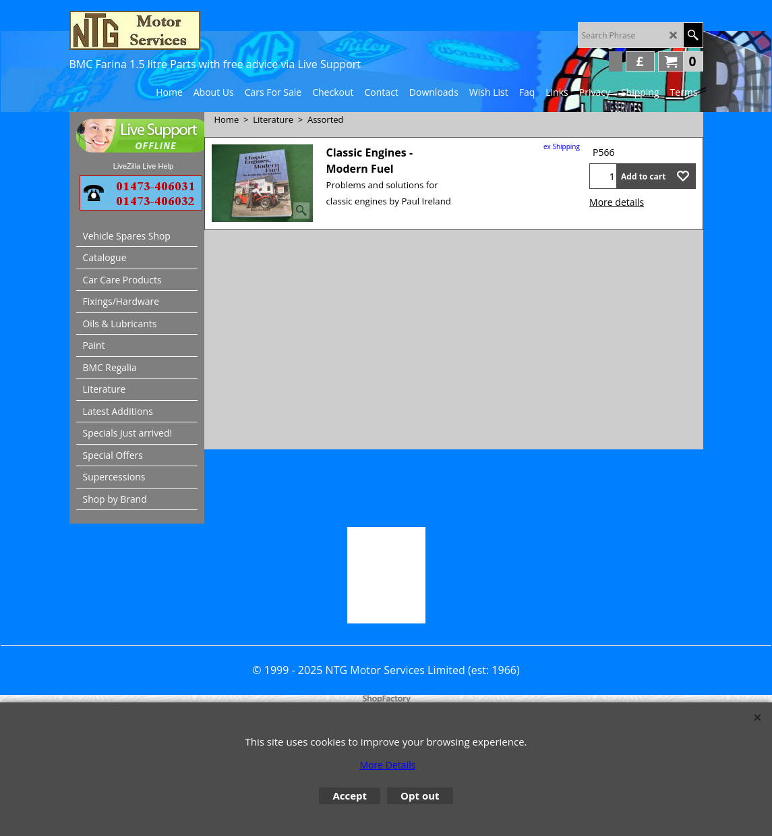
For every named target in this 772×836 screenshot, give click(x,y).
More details (616, 202)
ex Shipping (561, 146)
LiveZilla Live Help (143, 166)
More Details (388, 764)
